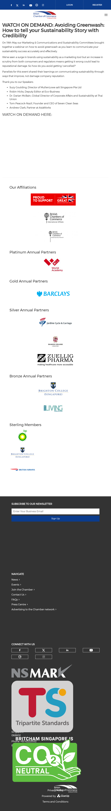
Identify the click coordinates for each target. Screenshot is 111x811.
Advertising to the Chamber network (32, 609)
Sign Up (55, 518)
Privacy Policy (55, 790)
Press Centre (18, 604)
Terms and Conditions (55, 801)
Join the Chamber (22, 589)
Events (15, 584)
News (14, 579)
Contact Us (17, 594)
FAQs (14, 599)
